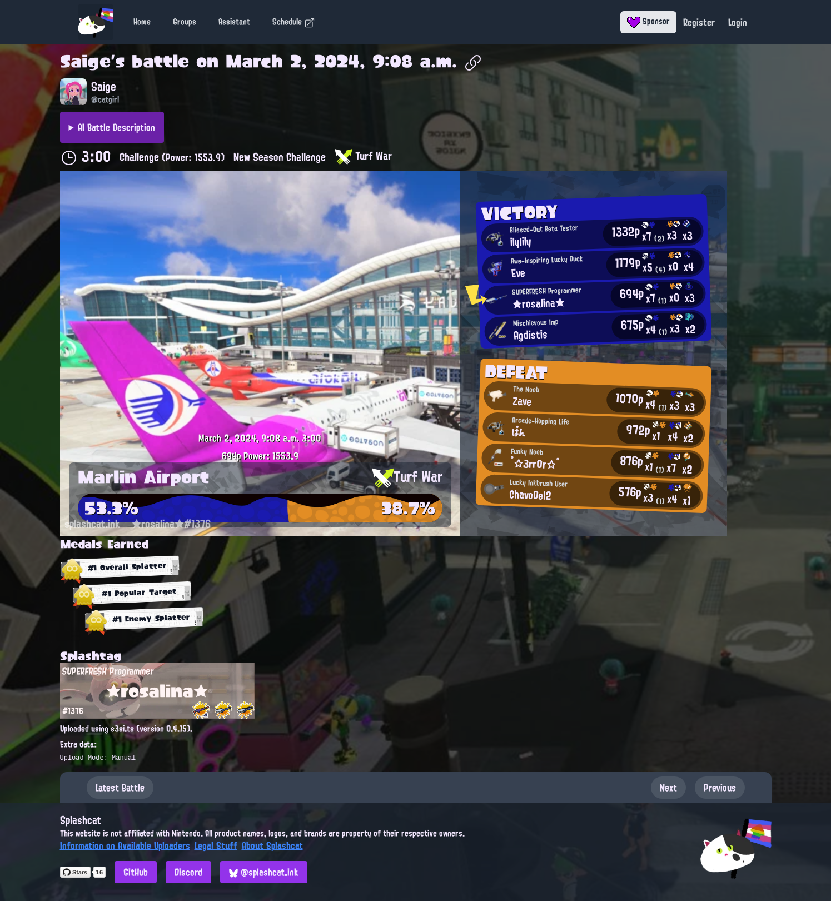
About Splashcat (272, 845)
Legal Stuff (216, 845)
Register (699, 22)
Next (668, 788)
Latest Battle (120, 788)
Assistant (234, 21)
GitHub (135, 872)
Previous (720, 788)
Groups (184, 21)
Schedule (293, 21)
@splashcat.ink (263, 872)
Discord (188, 872)
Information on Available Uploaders (125, 845)
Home (142, 21)
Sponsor (648, 21)
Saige (85, 61)
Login (737, 22)
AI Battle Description (116, 127)
